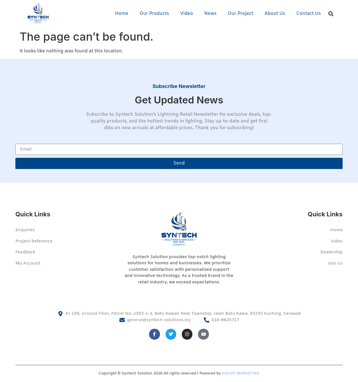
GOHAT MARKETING (240, 373)
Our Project (240, 14)
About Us (274, 14)
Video (186, 14)
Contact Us (308, 14)
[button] (331, 13)
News (210, 14)
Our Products (154, 14)
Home (121, 14)
